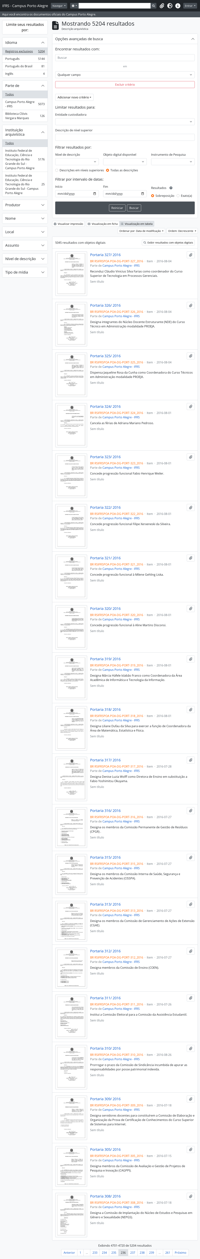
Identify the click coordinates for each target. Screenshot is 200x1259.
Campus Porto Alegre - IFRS (25, 104)
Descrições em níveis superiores (82, 170)
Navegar (57, 5)
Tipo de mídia (16, 272)
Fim (105, 187)
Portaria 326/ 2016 (105, 305)
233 (94, 1253)
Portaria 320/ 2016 (105, 608)
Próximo (180, 1253)
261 (167, 1253)
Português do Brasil (25, 67)
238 (142, 1253)
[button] (162, 6)
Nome (10, 218)
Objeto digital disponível (119, 155)
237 (132, 1253)
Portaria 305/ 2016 (105, 1149)
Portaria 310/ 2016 (105, 1048)
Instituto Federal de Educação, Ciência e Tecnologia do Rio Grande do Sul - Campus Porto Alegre (25, 159)
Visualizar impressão (68, 224)
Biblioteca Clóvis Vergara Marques (25, 116)
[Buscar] (125, 57)
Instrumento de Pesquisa (168, 155)
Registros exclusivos (25, 52)
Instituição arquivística (15, 132)
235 (113, 1253)
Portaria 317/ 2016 (105, 760)
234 (104, 1253)
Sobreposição (164, 196)
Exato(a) (186, 196)
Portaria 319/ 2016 (105, 659)
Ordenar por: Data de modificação (140, 231)
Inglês (25, 74)
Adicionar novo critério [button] (73, 97)
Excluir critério (125, 85)
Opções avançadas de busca (79, 38)
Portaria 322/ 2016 (105, 507)
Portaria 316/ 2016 (105, 810)
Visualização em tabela (137, 224)
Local (9, 231)
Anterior (69, 1253)
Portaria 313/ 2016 (105, 904)
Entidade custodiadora (70, 115)
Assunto (12, 245)
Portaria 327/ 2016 (105, 255)
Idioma (11, 42)
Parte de (12, 85)
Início (58, 187)
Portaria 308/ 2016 (105, 1196)
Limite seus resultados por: (25, 27)
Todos (9, 94)
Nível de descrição (20, 258)
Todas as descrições (124, 170)
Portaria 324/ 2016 (105, 406)
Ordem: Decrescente (181, 231)
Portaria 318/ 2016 (105, 709)
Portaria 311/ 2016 (105, 998)
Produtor (12, 204)
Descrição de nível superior (74, 130)
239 (151, 1253)
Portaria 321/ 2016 (105, 558)
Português (25, 60)
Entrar (189, 5)
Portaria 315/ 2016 (105, 857)
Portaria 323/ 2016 (105, 457)
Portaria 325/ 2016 (105, 356)
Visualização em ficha (103, 224)
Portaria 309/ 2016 (105, 1099)
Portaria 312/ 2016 (105, 951)
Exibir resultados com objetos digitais (168, 242)
